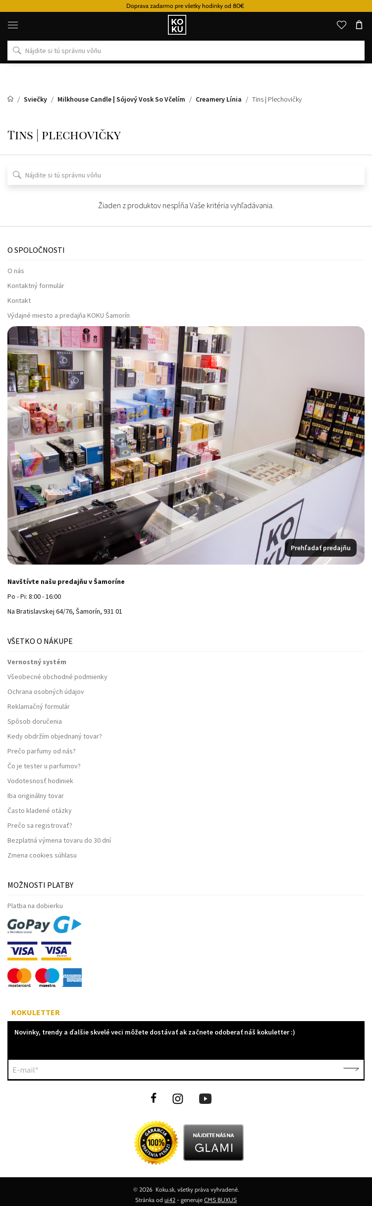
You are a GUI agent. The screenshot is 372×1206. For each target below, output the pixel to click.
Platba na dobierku (35, 905)
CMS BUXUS (220, 1200)
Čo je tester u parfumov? (44, 765)
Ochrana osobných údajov (45, 691)
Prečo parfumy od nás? (41, 751)
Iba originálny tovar (35, 795)
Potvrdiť (351, 1070)
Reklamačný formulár (38, 706)
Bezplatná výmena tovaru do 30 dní (59, 840)
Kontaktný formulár (35, 285)
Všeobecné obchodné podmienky (57, 676)
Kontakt (19, 300)
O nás (15, 270)
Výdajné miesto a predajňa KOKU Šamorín (68, 315)
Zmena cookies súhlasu (42, 855)
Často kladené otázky (39, 810)
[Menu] (13, 25)
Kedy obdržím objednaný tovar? (54, 736)
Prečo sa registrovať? (39, 825)
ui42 (169, 1200)
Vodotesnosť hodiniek (40, 780)
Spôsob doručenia (34, 721)
